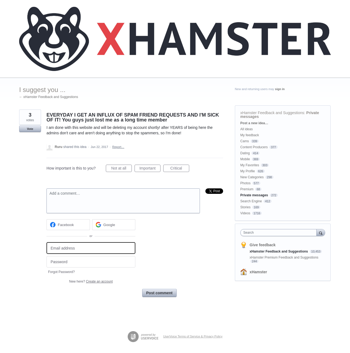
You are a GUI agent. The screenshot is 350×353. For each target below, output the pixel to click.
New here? (91, 281)
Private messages (254, 195)
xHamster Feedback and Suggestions (272, 113)
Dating (245, 153)
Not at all (121, 169)
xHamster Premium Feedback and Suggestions (284, 257)
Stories (245, 207)
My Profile (247, 171)
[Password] (90, 262)
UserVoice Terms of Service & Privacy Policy (193, 336)
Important (150, 169)
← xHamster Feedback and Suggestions (48, 97)
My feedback (249, 135)
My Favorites (249, 165)
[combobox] (280, 233)
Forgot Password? (61, 272)
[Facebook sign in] (68, 224)
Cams (244, 141)
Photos (245, 183)
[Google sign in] (114, 224)
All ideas (246, 129)
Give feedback (263, 245)
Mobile (245, 159)
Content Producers (254, 147)
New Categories (252, 177)
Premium (246, 189)
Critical (179, 169)
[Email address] (90, 248)
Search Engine (251, 201)
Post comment (159, 293)
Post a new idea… (254, 123)
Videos (245, 213)
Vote (30, 128)
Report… (118, 147)
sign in (280, 89)
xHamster (258, 272)
